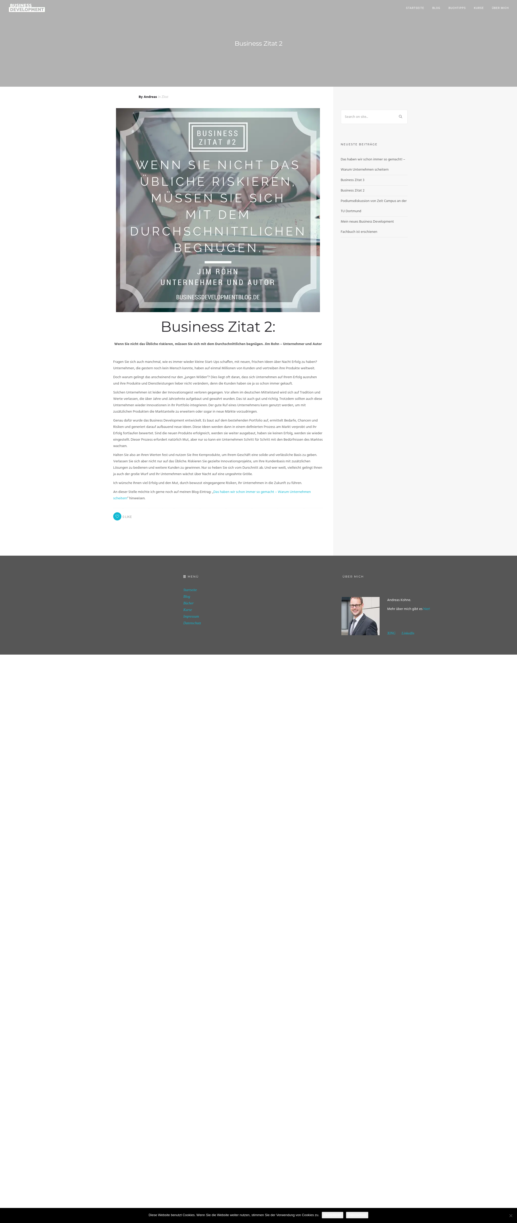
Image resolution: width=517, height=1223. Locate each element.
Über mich (500, 8)
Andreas (150, 97)
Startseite (415, 8)
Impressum (191, 616)
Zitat (165, 97)
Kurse (479, 8)
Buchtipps (457, 8)
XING (391, 633)
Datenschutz (192, 623)
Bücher (188, 603)
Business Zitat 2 (353, 191)
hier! (426, 609)
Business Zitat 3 (353, 180)
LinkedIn (408, 633)
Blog (436, 8)
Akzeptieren (332, 1215)
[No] (510, 1215)
